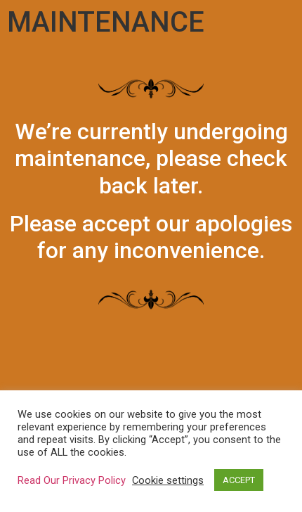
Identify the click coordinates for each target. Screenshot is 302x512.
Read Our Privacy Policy (72, 480)
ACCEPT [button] (239, 480)
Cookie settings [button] (168, 480)
